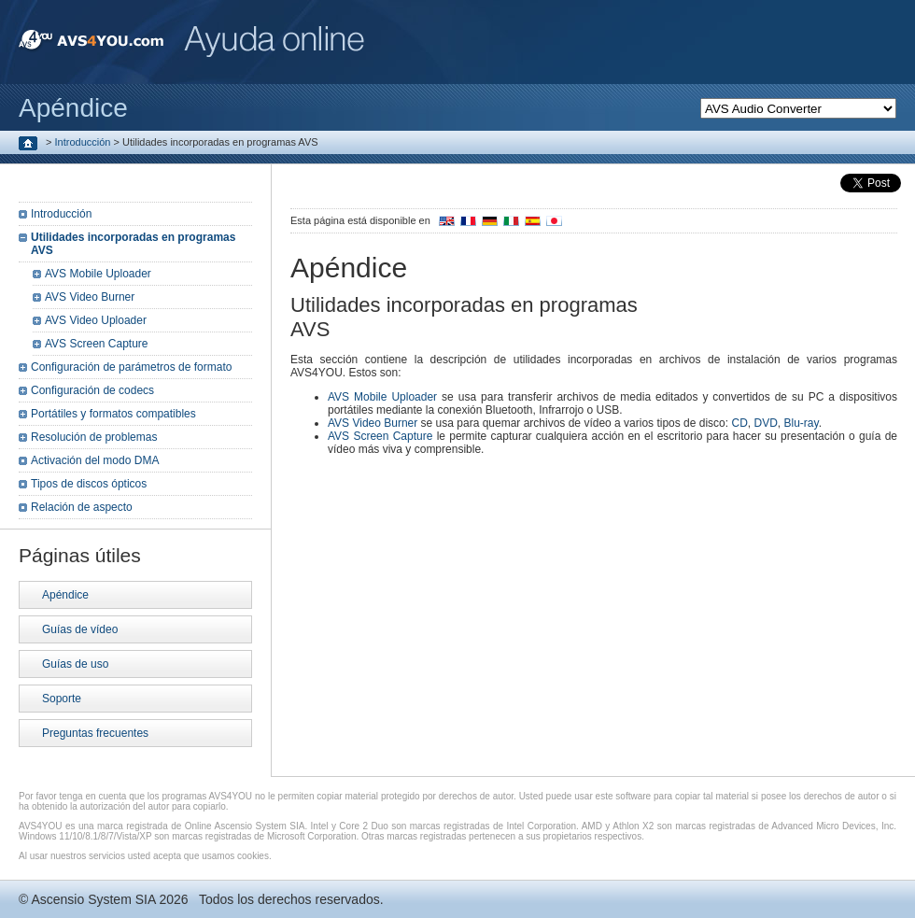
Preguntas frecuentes (95, 733)
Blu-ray (801, 423)
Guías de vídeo (80, 629)
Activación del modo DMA (95, 460)
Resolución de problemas (94, 437)
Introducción (83, 142)
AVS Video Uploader (96, 320)
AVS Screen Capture (380, 436)
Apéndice (65, 594)
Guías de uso (75, 664)
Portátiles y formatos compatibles (113, 413)
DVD (765, 423)
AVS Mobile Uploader (382, 396)
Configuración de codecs (92, 390)
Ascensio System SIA (93, 899)
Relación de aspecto (82, 507)
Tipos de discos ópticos (89, 483)
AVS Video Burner (372, 423)
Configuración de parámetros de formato (131, 367)
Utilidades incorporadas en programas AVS (133, 244)
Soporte (61, 698)
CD (739, 423)
